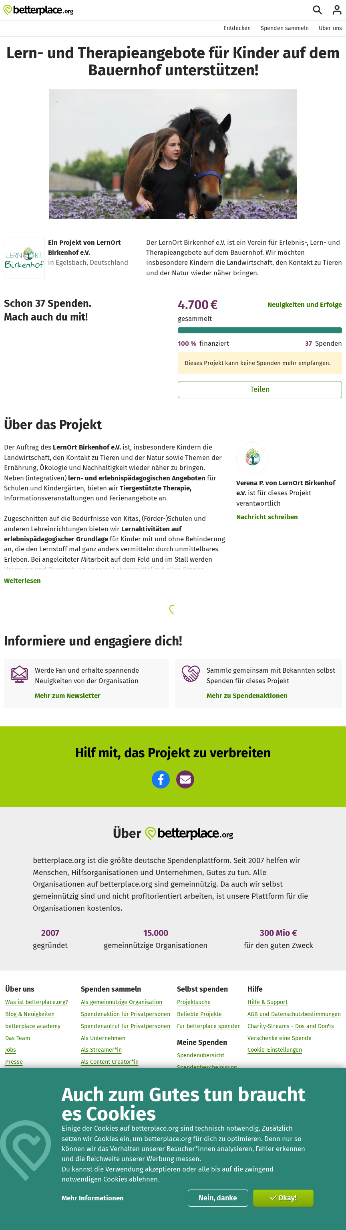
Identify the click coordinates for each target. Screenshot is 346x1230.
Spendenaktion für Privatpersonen (125, 1014)
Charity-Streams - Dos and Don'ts (290, 1026)
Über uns (330, 28)
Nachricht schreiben (267, 517)
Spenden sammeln (285, 28)
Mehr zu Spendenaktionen (247, 696)
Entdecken (237, 28)
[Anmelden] (337, 10)
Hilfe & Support (267, 1002)
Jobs (10, 1050)
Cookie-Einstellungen (274, 1050)
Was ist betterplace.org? (36, 1002)
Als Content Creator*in (110, 1062)
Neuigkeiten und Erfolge (305, 304)
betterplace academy (32, 1026)
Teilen (260, 389)
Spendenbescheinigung (207, 1067)
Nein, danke (218, 1198)
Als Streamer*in (101, 1050)
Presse (14, 1062)
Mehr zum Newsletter (68, 696)
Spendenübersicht (200, 1055)
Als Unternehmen (103, 1037)
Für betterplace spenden (209, 1026)
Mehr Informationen (93, 1198)
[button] (161, 779)
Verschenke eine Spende (279, 1037)
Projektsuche (194, 1002)
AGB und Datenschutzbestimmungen (294, 1014)
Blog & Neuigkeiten (29, 1014)
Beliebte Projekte (199, 1014)
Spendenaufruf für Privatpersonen (125, 1026)
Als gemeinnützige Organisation (121, 1002)
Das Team (17, 1037)
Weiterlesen (22, 581)
